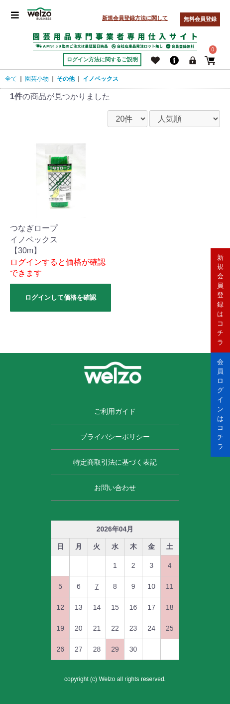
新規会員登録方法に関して (135, 18)
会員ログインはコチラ (220, 403)
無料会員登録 (200, 19)
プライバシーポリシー (115, 437)
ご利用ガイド (115, 411)
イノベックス (100, 78)
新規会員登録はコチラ (220, 299)
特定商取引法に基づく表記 (115, 462)
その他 (66, 78)
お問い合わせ (115, 488)
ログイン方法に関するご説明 (102, 59)
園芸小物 (37, 78)
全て (11, 78)
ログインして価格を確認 (60, 297)
